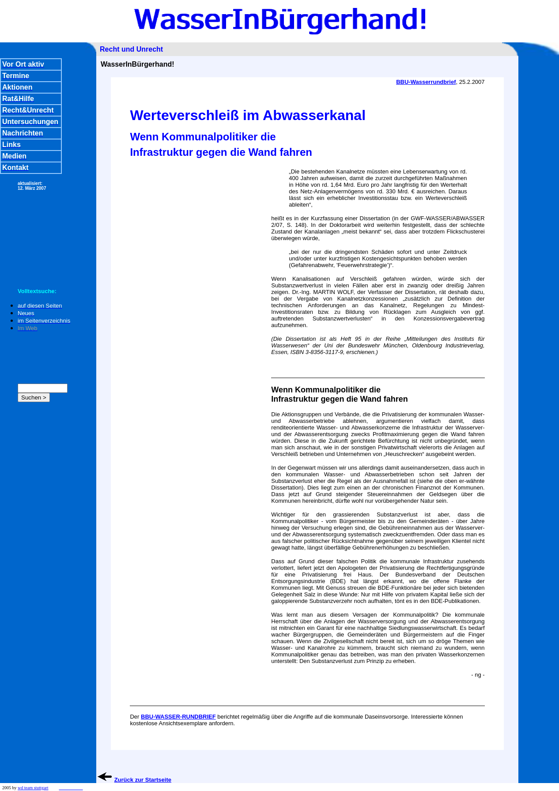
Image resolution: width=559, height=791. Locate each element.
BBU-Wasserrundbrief (426, 82)
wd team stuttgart (33, 787)
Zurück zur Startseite (142, 779)
